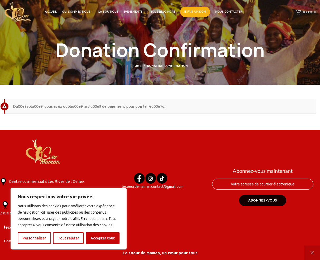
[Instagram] (150, 179)
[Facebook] (139, 179)
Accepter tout (102, 238)
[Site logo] (18, 11)
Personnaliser (34, 238)
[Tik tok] (162, 179)
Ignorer (312, 253)
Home (136, 65)
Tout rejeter (68, 238)
